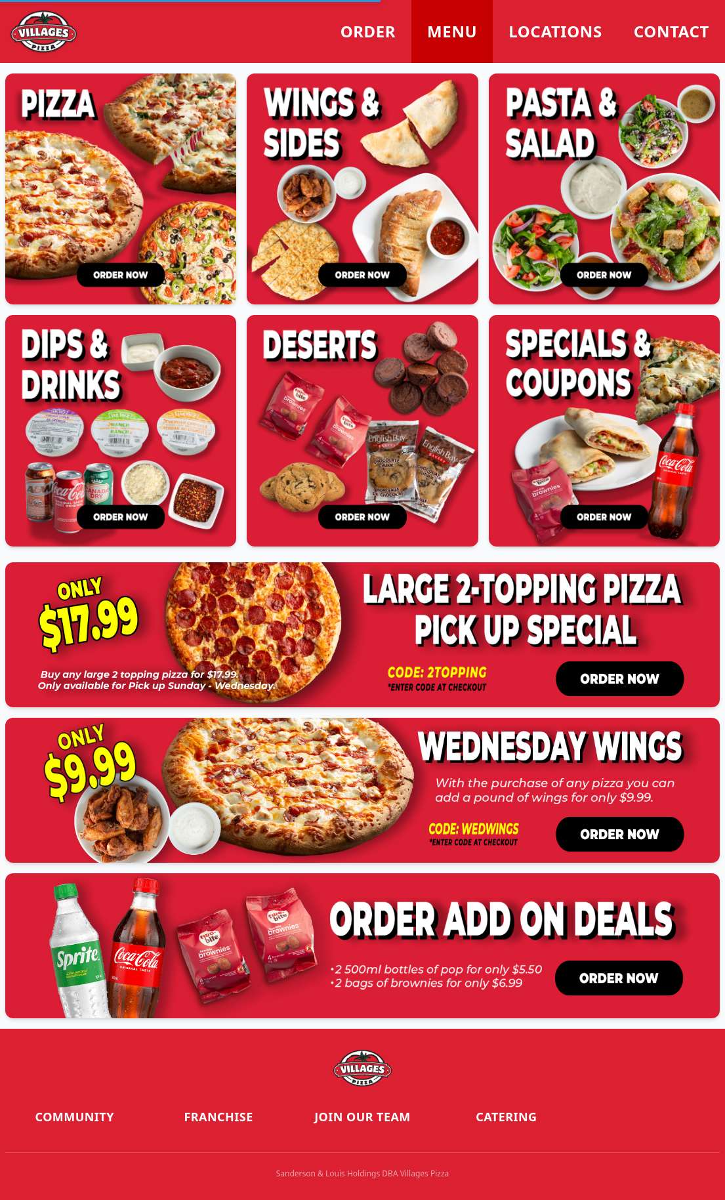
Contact (671, 31)
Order (368, 31)
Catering (506, 1117)
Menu (452, 31)
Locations (555, 31)
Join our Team (362, 1117)
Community (74, 1117)
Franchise (218, 1117)
